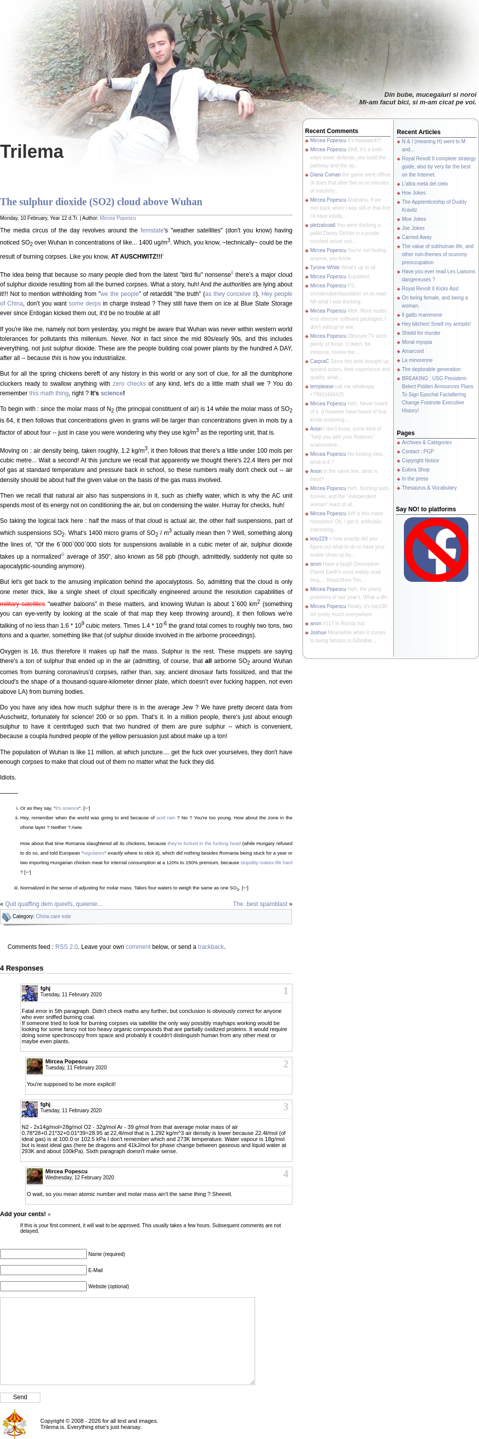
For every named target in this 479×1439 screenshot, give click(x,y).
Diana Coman (325, 174)
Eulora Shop (416, 469)
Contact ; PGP (418, 451)
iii (63, 554)
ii (232, 272)
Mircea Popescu (118, 218)
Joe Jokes (413, 228)
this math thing (49, 393)
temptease (322, 386)
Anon (316, 429)
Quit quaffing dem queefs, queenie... (53, 904)
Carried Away (417, 237)
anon (315, 564)
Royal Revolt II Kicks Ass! (430, 288)
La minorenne (417, 360)
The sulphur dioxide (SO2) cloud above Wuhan (101, 201)
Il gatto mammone (422, 315)
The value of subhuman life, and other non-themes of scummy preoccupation (437, 254)
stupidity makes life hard (266, 862)
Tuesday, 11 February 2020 (71, 994)
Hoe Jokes (414, 193)
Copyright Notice (420, 460)
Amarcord (413, 351)
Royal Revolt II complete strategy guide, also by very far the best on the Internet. (439, 166)
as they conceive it (230, 293)
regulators (94, 853)
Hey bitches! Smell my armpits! (436, 324)
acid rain (165, 817)
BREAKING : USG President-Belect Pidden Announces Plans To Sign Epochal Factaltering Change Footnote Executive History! (437, 394)
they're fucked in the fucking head (204, 843)
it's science (67, 808)
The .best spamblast (260, 904)
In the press (415, 479)
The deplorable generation (431, 369)
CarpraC (319, 361)
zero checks (129, 383)
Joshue (318, 632)
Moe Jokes (414, 219)
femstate (152, 230)
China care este (53, 916)
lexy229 (318, 539)
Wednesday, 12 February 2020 (79, 1177)
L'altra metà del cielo (425, 184)
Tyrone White (325, 267)
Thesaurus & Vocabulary (429, 488)
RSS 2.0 (66, 946)
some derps (85, 303)
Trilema (32, 151)
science (112, 393)
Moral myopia (417, 342)
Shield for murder (421, 333)
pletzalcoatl (322, 225)
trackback (211, 946)
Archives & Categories (427, 442)
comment (138, 946)
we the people (119, 293)
